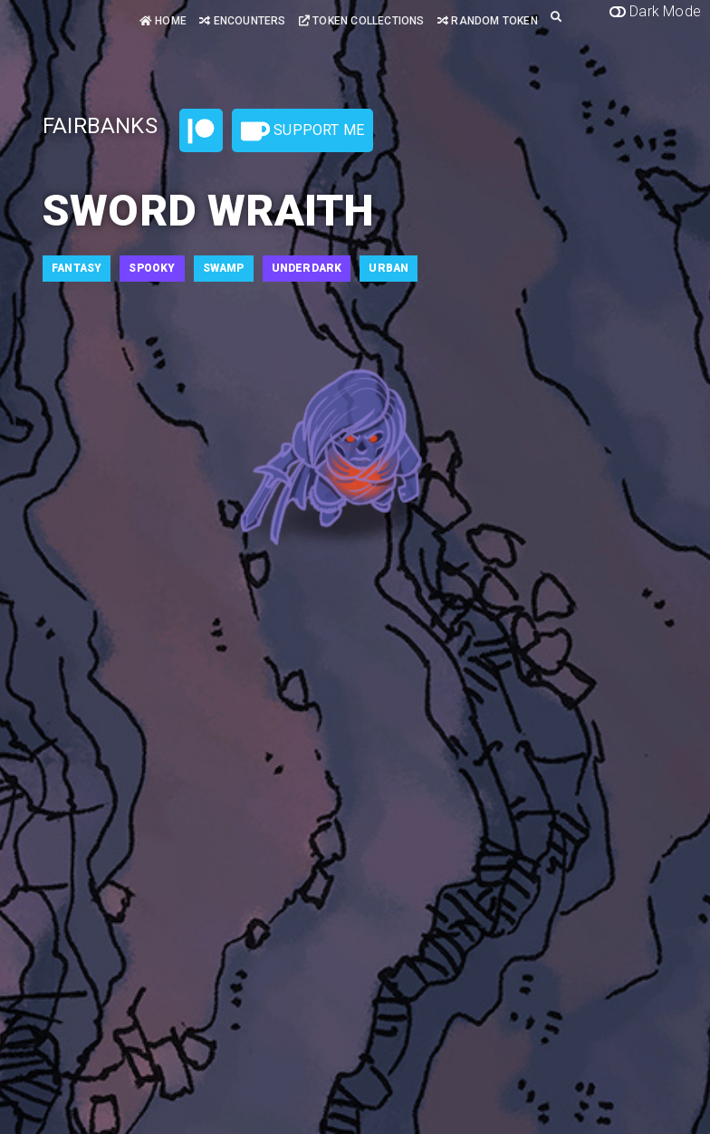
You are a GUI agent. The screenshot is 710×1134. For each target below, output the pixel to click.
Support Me (302, 131)
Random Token (487, 20)
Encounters (242, 20)
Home (163, 20)
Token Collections (362, 20)
